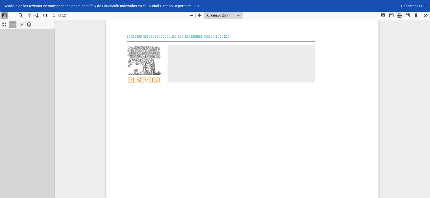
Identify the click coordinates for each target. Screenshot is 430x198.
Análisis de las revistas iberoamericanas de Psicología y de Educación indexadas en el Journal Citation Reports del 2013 (103, 6)
